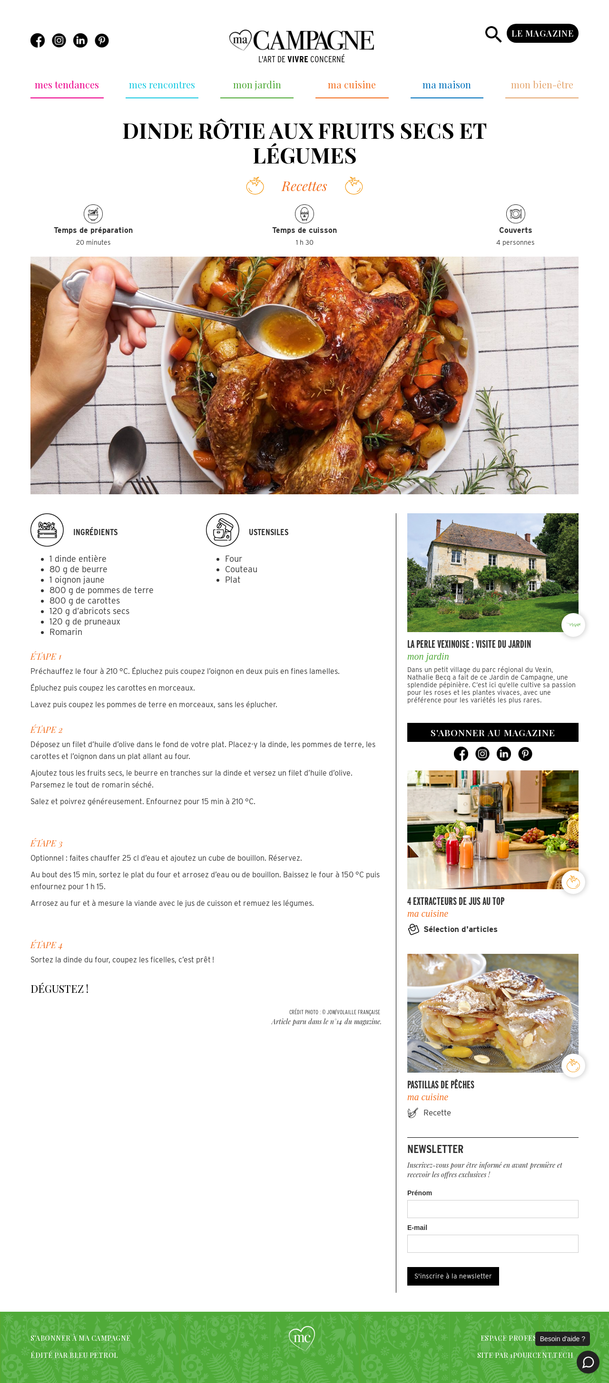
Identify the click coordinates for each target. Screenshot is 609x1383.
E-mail (417, 1227)
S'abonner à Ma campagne (80, 1338)
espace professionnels (527, 1338)
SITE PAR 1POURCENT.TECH (525, 1355)
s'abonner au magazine (493, 732)
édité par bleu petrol (74, 1355)
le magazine (542, 33)
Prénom (419, 1193)
